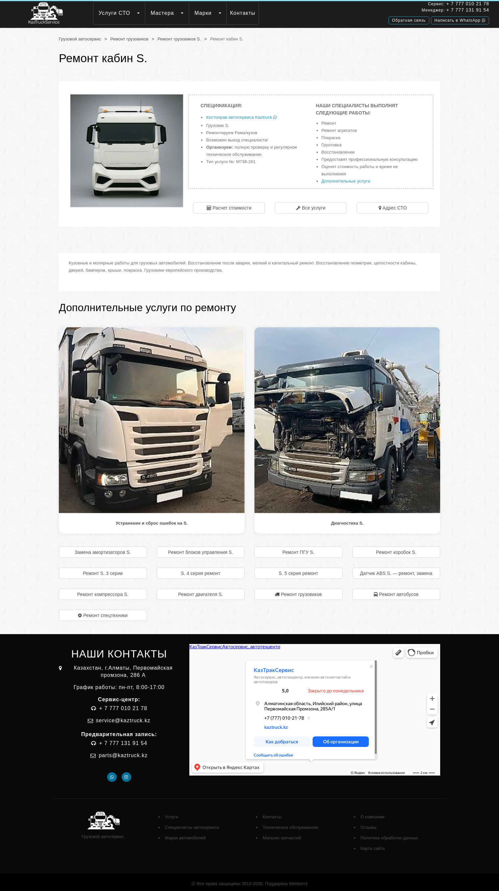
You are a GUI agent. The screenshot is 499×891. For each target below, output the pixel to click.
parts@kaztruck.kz (123, 752)
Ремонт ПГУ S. (298, 549)
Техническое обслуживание (291, 824)
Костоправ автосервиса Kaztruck (241, 114)
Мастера (200, 13)
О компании (373, 813)
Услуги (171, 813)
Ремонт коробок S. (396, 549)
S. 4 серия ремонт (200, 570)
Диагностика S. (347, 520)
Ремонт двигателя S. (200, 591)
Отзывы (368, 824)
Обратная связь (351, 18)
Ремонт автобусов (398, 591)
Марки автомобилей (185, 834)
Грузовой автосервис (80, 36)
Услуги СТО (152, 13)
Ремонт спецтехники (105, 612)
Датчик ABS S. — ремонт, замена (396, 570)
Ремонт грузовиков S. (179, 36)
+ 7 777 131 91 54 (410, 10)
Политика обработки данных (389, 834)
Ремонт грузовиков (129, 36)
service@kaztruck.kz (123, 717)
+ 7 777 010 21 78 (410, 4)
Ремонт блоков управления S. (200, 549)
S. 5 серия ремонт (298, 570)
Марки (241, 13)
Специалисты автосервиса (192, 824)
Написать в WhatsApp (402, 18)
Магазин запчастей (282, 834)
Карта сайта (373, 845)
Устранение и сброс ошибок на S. (152, 520)
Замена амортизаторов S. (103, 549)
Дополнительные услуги (345, 178)
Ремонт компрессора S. (103, 591)
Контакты (281, 13)
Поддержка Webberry (286, 880)
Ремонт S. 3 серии (103, 570)
